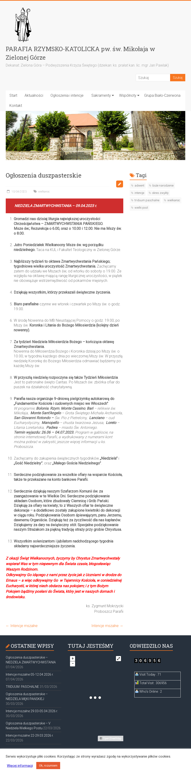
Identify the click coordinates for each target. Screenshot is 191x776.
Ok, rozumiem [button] (48, 765)
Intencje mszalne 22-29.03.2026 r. (29, 735)
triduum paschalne (147, 200)
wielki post (141, 207)
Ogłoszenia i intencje (67, 95)
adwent (139, 185)
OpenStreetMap (112, 738)
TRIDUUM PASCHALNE (22, 686)
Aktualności (34, 95)
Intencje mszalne (22, 626)
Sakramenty (101, 95)
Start (13, 95)
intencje (139, 193)
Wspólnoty (127, 95)
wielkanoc (44, 191)
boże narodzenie (163, 185)
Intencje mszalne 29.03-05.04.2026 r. (32, 711)
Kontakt (15, 105)
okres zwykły (160, 193)
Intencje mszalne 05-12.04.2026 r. (29, 674)
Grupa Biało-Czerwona (162, 95)
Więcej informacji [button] (20, 766)
